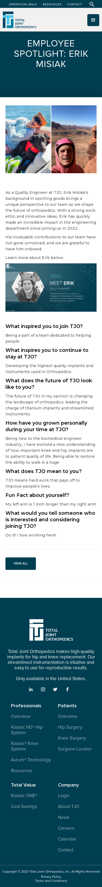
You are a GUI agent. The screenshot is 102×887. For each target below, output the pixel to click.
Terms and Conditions (51, 881)
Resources (21, 771)
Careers (66, 828)
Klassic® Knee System (25, 746)
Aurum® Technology (31, 760)
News (63, 817)
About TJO (68, 806)
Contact (65, 850)
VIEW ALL (21, 563)
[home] (18, 22)
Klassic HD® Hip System (27, 730)
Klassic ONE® (24, 795)
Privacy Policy (51, 877)
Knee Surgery (72, 738)
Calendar (67, 839)
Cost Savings (24, 806)
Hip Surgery (70, 727)
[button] (93, 20)
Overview (20, 716)
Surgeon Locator (75, 749)
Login (63, 795)
